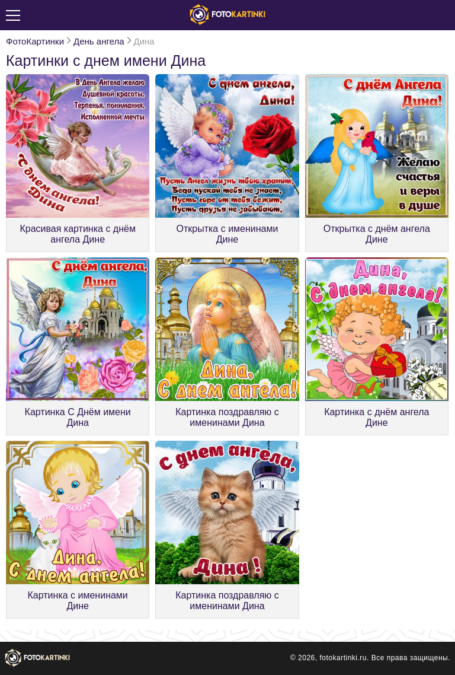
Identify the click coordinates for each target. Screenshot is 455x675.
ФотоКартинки (35, 41)
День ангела (98, 41)
